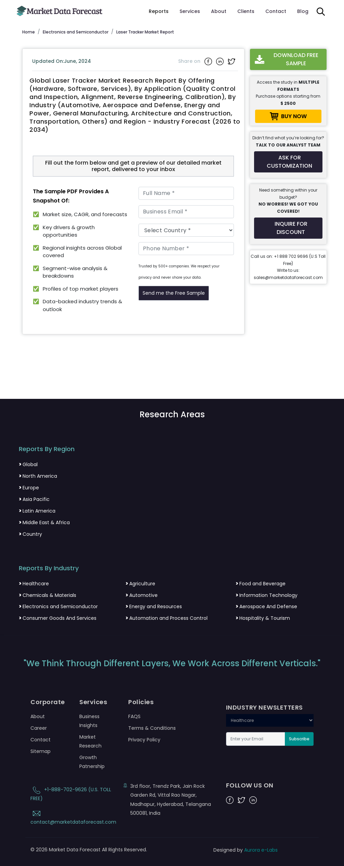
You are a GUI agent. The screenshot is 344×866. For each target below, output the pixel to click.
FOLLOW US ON (250, 785)
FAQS (134, 716)
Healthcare (34, 583)
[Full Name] (186, 193)
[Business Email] (186, 211)
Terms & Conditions (152, 728)
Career (38, 728)
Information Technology (266, 595)
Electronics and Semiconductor (58, 606)
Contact (275, 11)
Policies (141, 702)
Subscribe (299, 739)
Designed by (245, 850)
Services (190, 11)
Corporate (47, 702)
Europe (29, 487)
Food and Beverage (261, 583)
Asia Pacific (34, 499)
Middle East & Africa (44, 522)
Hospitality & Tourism (263, 618)
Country (30, 534)
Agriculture (140, 583)
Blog (302, 11)
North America (38, 476)
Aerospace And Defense (266, 606)
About (218, 11)
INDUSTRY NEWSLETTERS (264, 707)
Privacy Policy (144, 739)
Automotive (141, 595)
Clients (245, 11)
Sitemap (40, 751)
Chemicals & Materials (47, 595)
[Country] (186, 230)
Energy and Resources (153, 606)
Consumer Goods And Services (57, 618)
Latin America (37, 510)
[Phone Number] (186, 248)
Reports (159, 11)
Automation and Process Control (166, 618)
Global (28, 464)
